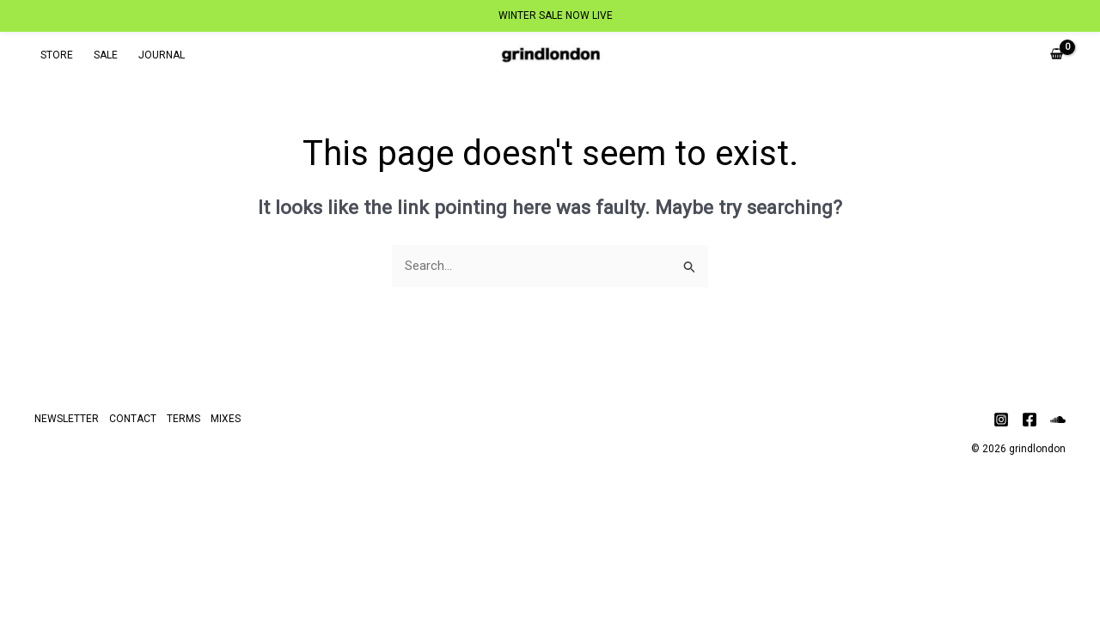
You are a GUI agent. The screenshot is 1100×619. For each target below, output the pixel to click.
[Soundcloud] (1058, 419)
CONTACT (132, 419)
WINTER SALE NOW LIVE (555, 15)
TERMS (183, 419)
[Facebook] (1029, 419)
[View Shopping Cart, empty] (1056, 55)
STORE (56, 55)
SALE (106, 55)
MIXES (226, 419)
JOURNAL (161, 55)
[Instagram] (1001, 419)
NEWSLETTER (66, 419)
